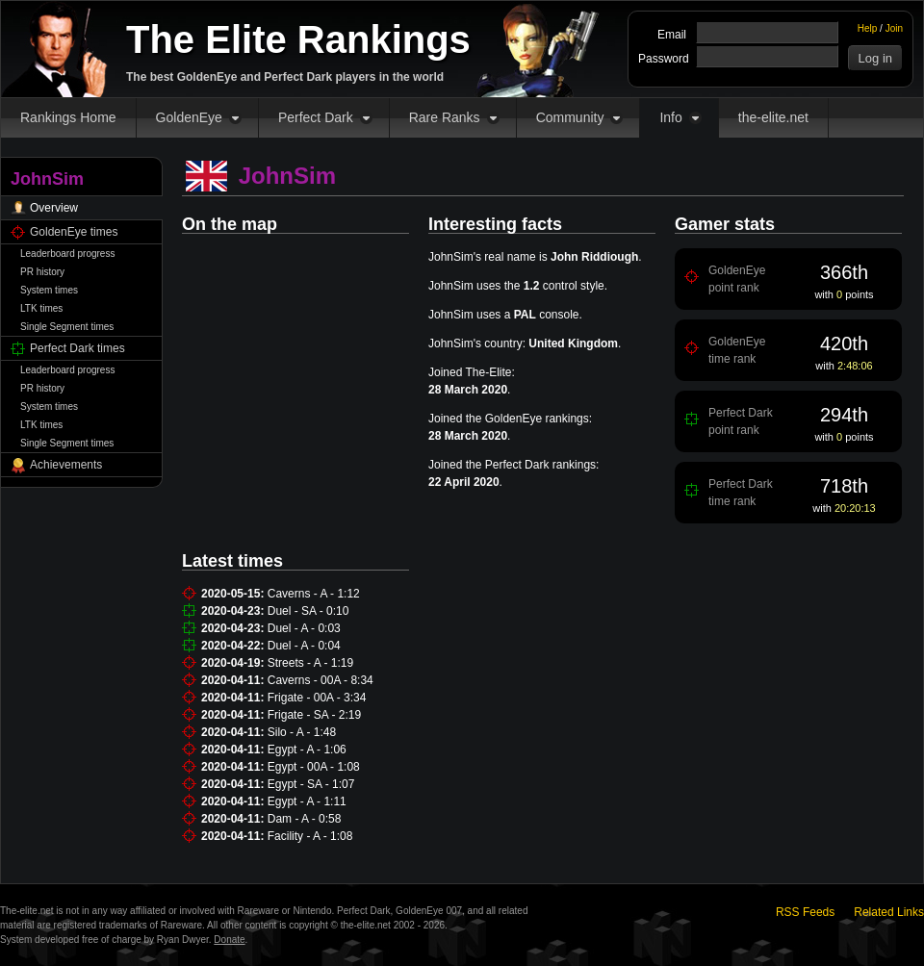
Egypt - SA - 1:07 (311, 784)
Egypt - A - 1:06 (307, 749)
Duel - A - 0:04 (304, 645)
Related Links (889, 912)
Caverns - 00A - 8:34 (320, 680)
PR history (42, 272)
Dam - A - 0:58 (305, 819)
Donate (229, 939)
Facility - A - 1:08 (310, 836)
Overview (54, 208)
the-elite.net (773, 117)
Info (670, 117)
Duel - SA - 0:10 (308, 611)
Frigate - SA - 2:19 (314, 715)
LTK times (41, 308)
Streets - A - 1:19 (310, 663)
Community (570, 117)
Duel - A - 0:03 (304, 628)
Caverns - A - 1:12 (314, 593)
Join (894, 28)
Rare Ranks (444, 117)
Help (868, 28)
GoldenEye (189, 117)
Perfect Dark (315, 117)
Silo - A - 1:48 (302, 732)
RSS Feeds (805, 912)
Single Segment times (67, 326)
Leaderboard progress (67, 253)
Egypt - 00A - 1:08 (314, 767)
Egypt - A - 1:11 (307, 801)
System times (49, 290)
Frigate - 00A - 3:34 (317, 697)
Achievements (66, 464)
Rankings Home (68, 117)
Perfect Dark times (77, 348)
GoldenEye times (73, 232)
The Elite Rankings (298, 39)
